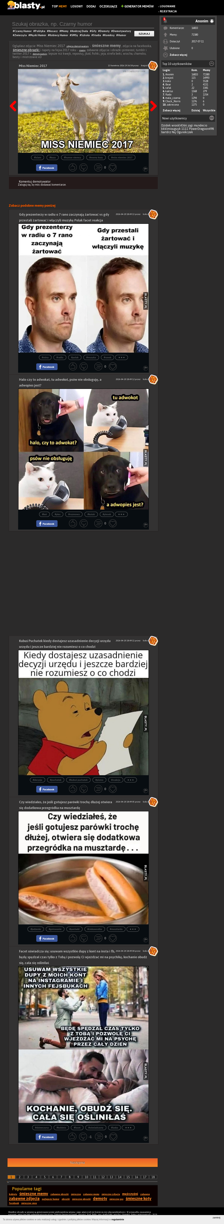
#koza (53, 157)
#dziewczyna (42, 1127)
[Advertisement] (83, 557)
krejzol (169, 77)
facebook (14, 1203)
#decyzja (37, 780)
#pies (58, 514)
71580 (194, 34)
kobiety (13, 1194)
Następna (152, 96)
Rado (168, 94)
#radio (59, 357)
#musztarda (116, 929)
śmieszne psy (116, 1199)
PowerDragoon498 (201, 128)
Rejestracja (168, 11)
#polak (74, 357)
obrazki (66, 1199)
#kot (44, 514)
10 (86, 1177)
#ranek (107, 357)
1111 (184, 128)
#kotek (91, 514)
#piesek (107, 514)
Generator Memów (137, 6)
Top (59, 6)
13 (111, 1177)
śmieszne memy (33, 1193)
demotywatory (40, 54)
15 (128, 1177)
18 (153, 1177)
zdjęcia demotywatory (78, 46)
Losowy (77, 6)
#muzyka (91, 357)
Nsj (174, 132)
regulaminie (118, 1219)
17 (144, 1177)
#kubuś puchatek (78, 780)
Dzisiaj (195, 110)
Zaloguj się (24, 184)
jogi (190, 125)
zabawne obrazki (59, 1194)
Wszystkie (209, 110)
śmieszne (76, 1194)
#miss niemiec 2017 (121, 157)
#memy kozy (96, 157)
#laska (114, 1127)
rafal (168, 87)
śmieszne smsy (29, 1203)
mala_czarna (172, 97)
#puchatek (55, 780)
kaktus (169, 91)
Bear (168, 84)
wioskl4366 (179, 125)
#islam (37, 157)
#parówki (74, 929)
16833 (194, 27)
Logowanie (167, 6)
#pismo (99, 780)
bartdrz (166, 132)
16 (136, 1177)
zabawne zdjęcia (24, 1198)
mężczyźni (130, 1194)
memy (82, 50)
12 (103, 1177)
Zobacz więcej (178, 54)
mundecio (200, 125)
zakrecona (173, 104)
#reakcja (115, 780)
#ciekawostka (94, 929)
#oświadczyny (95, 1127)
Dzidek (166, 125)
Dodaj (91, 6)
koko (168, 81)
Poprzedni (14, 96)
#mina (45, 357)
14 (119, 1177)
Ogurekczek (185, 132)
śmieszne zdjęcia (111, 1194)
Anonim (169, 74)
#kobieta (61, 1127)
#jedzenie (35, 929)
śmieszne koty (139, 1198)
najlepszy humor (50, 1199)
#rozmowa (74, 514)
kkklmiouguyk (171, 128)
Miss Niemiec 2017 (33, 66)
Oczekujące (108, 6)
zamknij (216, 1217)
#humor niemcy (72, 157)
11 (94, 1177)
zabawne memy (91, 1194)
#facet (77, 1127)
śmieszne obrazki (26, 50)
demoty (100, 1198)
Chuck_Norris (172, 101)
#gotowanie (55, 929)
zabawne (145, 1194)
